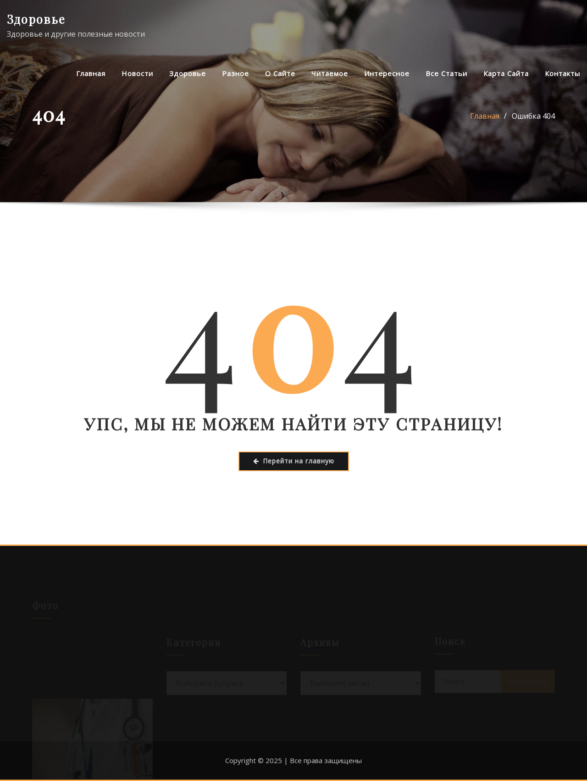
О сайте (280, 73)
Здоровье (36, 19)
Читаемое (329, 73)
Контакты (562, 73)
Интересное (387, 73)
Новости (137, 73)
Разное (235, 73)
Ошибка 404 (533, 116)
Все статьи (446, 73)
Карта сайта (506, 73)
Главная (90, 73)
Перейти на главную (293, 460)
